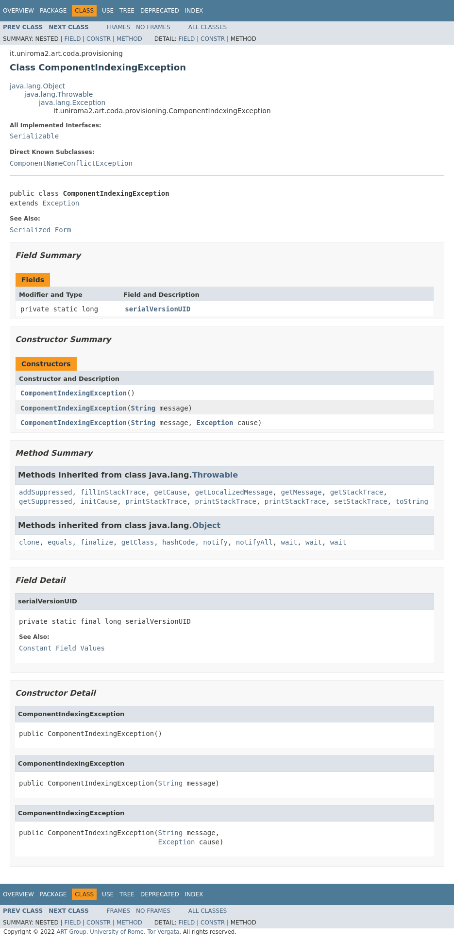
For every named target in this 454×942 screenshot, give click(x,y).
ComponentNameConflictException (71, 163)
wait (289, 542)
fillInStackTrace (113, 492)
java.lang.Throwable (58, 94)
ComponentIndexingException (73, 393)
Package (53, 10)
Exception (60, 203)
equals (60, 542)
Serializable (34, 136)
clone (29, 542)
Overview (18, 10)
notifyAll (254, 542)
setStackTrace (360, 501)
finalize (96, 542)
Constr (98, 38)
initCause (98, 501)
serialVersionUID (157, 309)
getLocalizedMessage (233, 492)
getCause (170, 492)
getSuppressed (45, 501)
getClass (137, 542)
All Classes (207, 27)
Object (206, 525)
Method (129, 38)
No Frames (153, 27)
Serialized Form (40, 230)
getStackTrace (357, 492)
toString (411, 501)
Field (72, 38)
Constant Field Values (62, 648)
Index (194, 10)
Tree (127, 10)
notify (215, 542)
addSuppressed (45, 492)
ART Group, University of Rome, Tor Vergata (117, 931)
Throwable (215, 475)
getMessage (301, 492)
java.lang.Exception (72, 102)
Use (108, 10)
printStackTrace (155, 501)
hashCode (178, 542)
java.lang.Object (37, 86)
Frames (119, 27)
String (143, 408)
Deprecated (159, 10)
